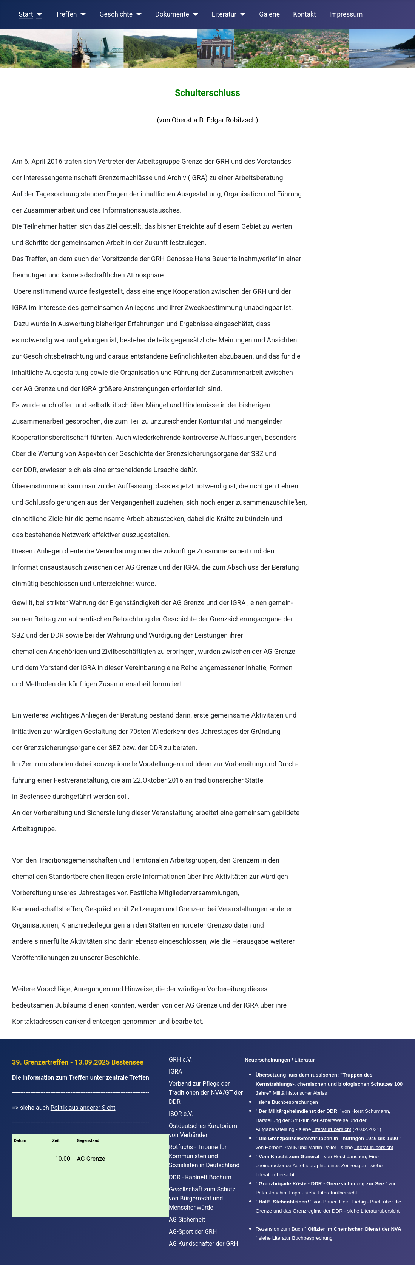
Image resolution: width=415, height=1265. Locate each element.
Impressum (346, 14)
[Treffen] (81, 14)
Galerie (269, 14)
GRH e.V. (180, 1059)
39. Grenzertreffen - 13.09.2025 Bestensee (77, 1062)
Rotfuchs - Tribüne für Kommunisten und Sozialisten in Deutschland (204, 1156)
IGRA (175, 1071)
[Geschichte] (137, 14)
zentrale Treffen (127, 1077)
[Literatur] (241, 14)
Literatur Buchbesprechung (302, 1238)
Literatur (224, 14)
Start (26, 14)
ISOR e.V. (181, 1113)
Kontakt (304, 14)
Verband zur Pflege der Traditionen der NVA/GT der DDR (206, 1092)
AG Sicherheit (187, 1219)
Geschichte (116, 14)
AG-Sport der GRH (193, 1231)
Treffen (66, 14)
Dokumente (172, 14)
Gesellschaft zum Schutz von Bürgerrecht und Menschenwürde (202, 1198)
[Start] (38, 14)
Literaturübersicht (331, 1129)
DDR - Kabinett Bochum (200, 1177)
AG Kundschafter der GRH (203, 1243)
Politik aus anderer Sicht (83, 1107)
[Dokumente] (194, 14)
